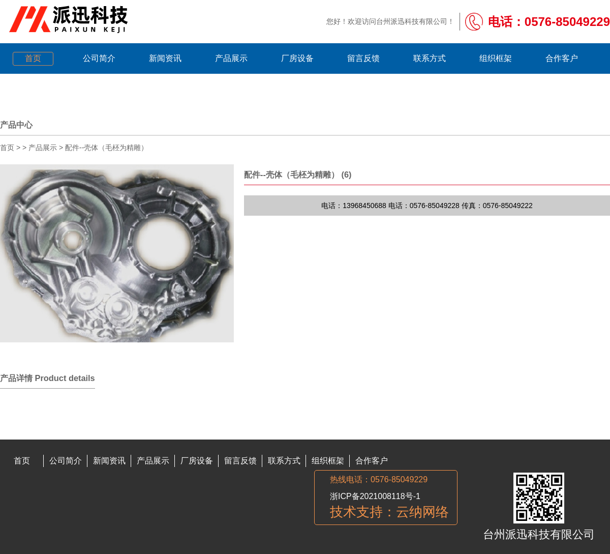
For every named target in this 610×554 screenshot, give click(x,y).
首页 (7, 147)
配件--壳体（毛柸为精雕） (106, 147)
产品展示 (42, 147)
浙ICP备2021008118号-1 (375, 496)
